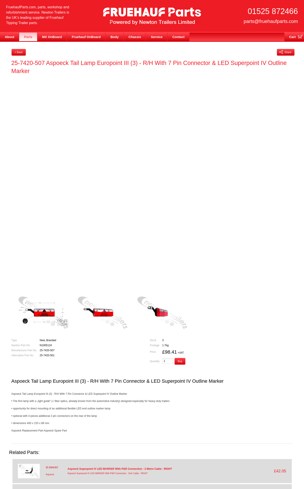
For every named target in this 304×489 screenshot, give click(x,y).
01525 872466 (273, 11)
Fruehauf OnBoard (86, 37)
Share (285, 52)
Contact (178, 37)
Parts (28, 37)
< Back (19, 52)
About (9, 37)
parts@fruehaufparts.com (271, 21)
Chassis (135, 37)
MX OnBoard (52, 37)
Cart (292, 37)
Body (114, 37)
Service (156, 37)
